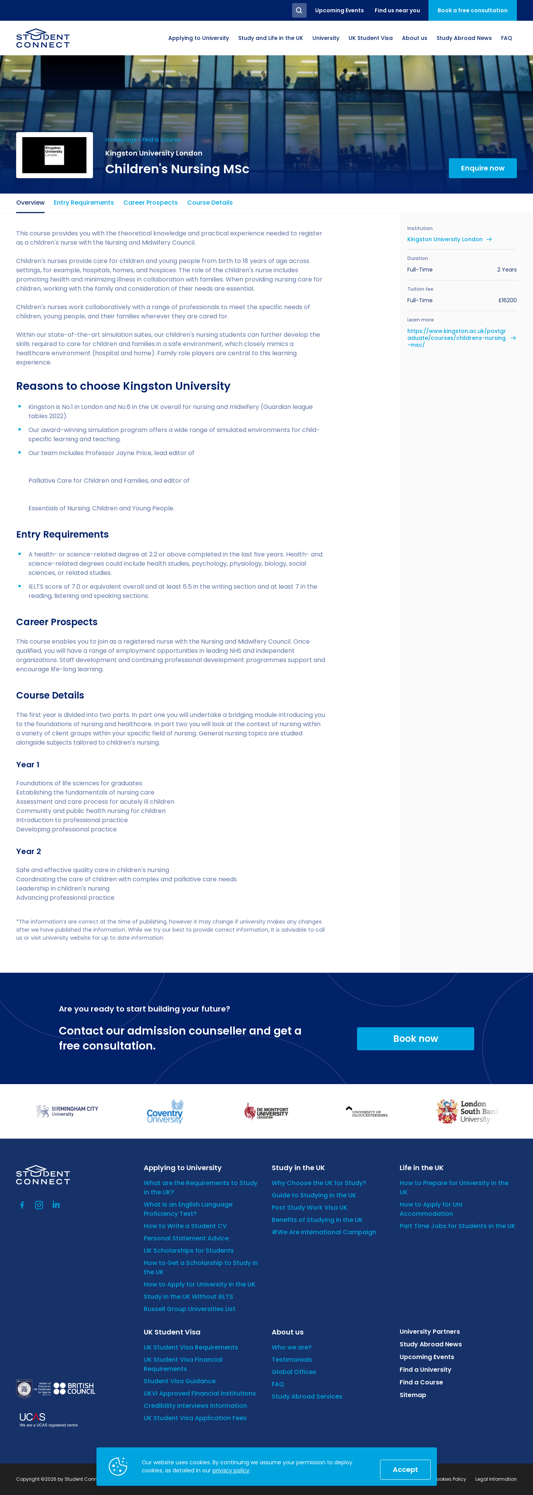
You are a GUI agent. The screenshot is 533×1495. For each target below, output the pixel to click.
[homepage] (43, 38)
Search (299, 10)
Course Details (210, 202)
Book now (415, 1038)
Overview (30, 202)
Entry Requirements (84, 202)
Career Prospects (150, 202)
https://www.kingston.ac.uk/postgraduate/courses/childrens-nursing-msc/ (456, 338)
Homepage (121, 140)
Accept (405, 1469)
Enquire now (483, 168)
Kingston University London (445, 239)
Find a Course (161, 140)
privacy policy (231, 1470)
